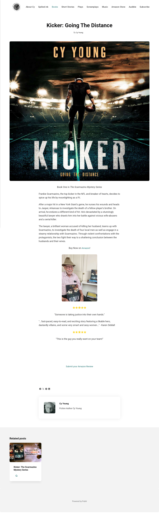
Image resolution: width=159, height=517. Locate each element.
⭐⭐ (79, 307)
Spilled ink (43, 7)
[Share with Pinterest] (47, 389)
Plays (80, 7)
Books (55, 7)
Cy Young (80, 32)
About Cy (30, 7)
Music (105, 7)
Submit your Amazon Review (79, 366)
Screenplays (93, 7)
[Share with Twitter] (44, 389)
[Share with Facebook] (40, 389)
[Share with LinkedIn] (50, 389)
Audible (132, 7)
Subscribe (144, 7)
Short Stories (68, 7)
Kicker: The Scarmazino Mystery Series (24, 472)
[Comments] (16, 480)
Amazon (85, 248)
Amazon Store (118, 7)
